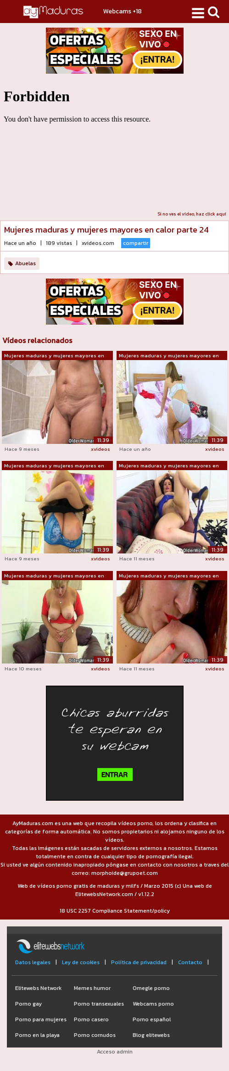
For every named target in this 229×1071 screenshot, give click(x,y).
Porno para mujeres (41, 1019)
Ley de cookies (81, 962)
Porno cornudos (95, 1035)
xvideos (100, 449)
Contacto (190, 962)
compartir (135, 243)
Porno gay (28, 1004)
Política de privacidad (139, 962)
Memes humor (92, 988)
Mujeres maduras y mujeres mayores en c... (54, 356)
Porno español (152, 1019)
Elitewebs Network (38, 988)
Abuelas (25, 263)
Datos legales (32, 962)
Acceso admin (115, 1052)
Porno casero (91, 1019)
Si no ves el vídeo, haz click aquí (191, 213)
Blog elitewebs (151, 1035)
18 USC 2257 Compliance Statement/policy (115, 911)
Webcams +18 (122, 11)
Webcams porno (153, 1004)
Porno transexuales (99, 1004)
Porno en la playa (37, 1035)
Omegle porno (151, 988)
